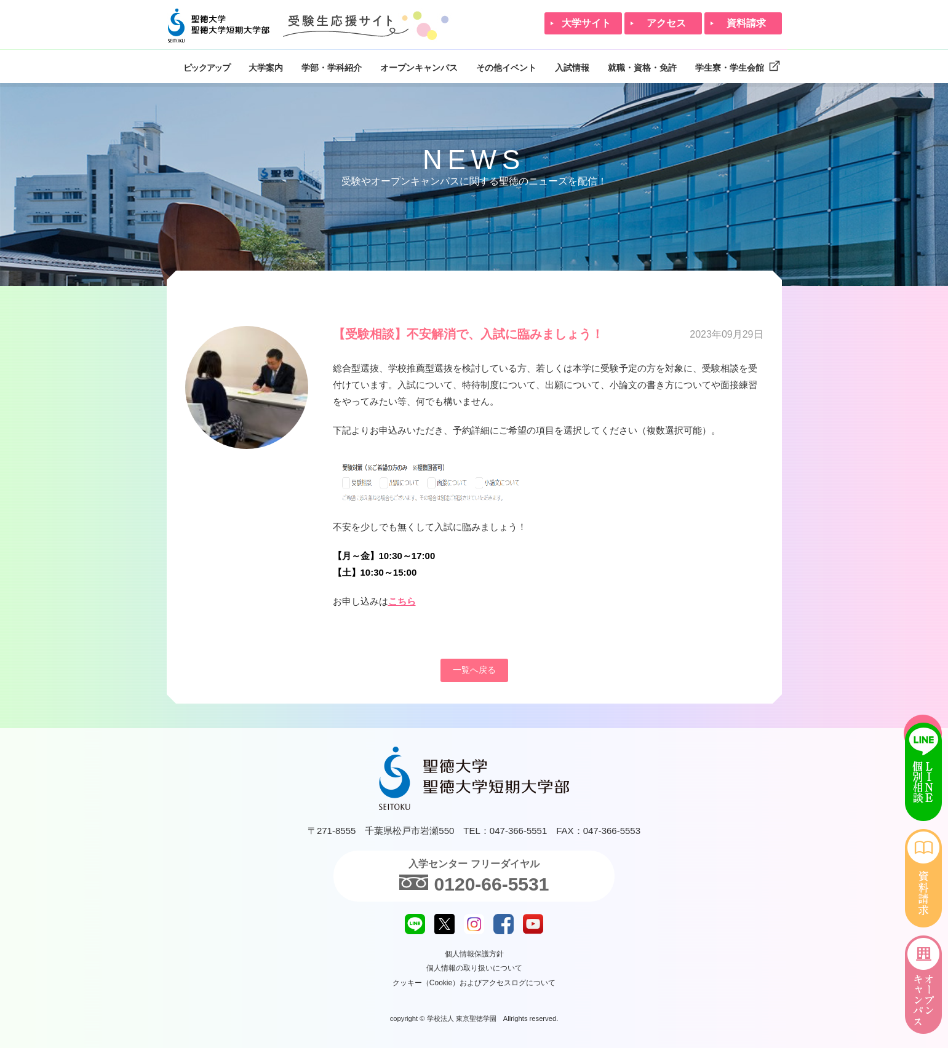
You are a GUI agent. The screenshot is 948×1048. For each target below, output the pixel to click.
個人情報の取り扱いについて (474, 968)
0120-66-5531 (474, 883)
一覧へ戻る (474, 670)
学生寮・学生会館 (738, 65)
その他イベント (506, 68)
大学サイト (586, 23)
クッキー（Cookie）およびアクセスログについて (474, 983)
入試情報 (572, 68)
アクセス (666, 23)
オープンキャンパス (419, 68)
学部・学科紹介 (331, 68)
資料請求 (746, 23)
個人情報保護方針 (474, 954)
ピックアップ (206, 68)
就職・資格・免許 (642, 68)
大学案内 (266, 68)
